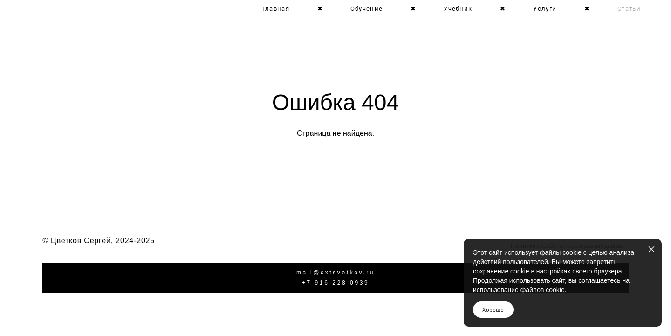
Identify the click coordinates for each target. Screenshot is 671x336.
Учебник (458, 8)
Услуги (544, 8)
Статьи (629, 8)
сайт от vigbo (335, 313)
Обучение (366, 8)
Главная (275, 8)
